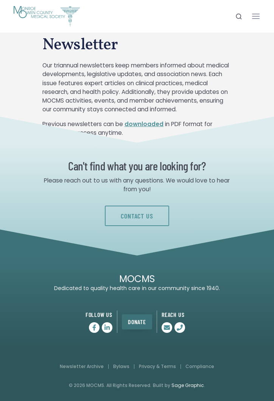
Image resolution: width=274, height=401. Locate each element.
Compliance (199, 366)
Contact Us (137, 216)
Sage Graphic (187, 385)
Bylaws (121, 366)
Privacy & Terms (157, 366)
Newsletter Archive (82, 366)
